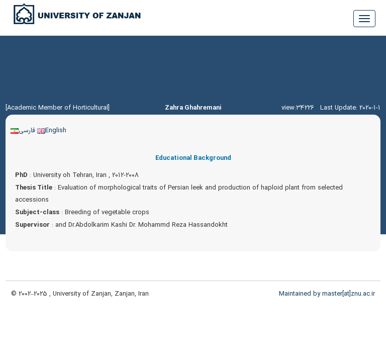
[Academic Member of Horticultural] (58, 108)
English (51, 130)
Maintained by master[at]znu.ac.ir (327, 294)
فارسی (23, 130)
